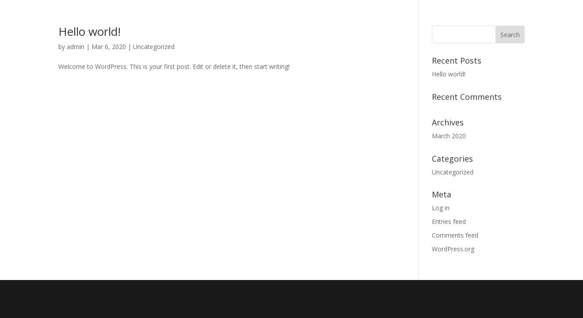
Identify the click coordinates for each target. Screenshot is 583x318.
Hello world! (89, 31)
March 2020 (449, 136)
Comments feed (455, 235)
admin (75, 46)
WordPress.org (453, 249)
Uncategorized (154, 46)
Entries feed (449, 221)
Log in (441, 208)
